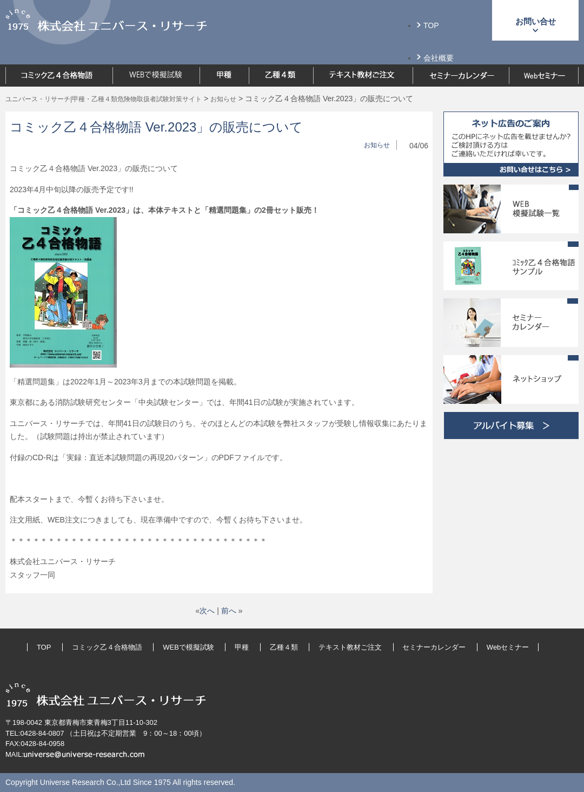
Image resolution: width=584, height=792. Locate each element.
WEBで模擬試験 (188, 647)
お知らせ (377, 145)
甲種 (242, 647)
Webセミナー (508, 647)
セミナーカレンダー (434, 647)
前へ (228, 610)
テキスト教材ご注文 (350, 647)
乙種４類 (284, 647)
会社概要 (438, 58)
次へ (207, 610)
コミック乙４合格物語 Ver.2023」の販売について (156, 127)
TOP (431, 25)
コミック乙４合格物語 (107, 647)
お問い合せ (535, 21)
